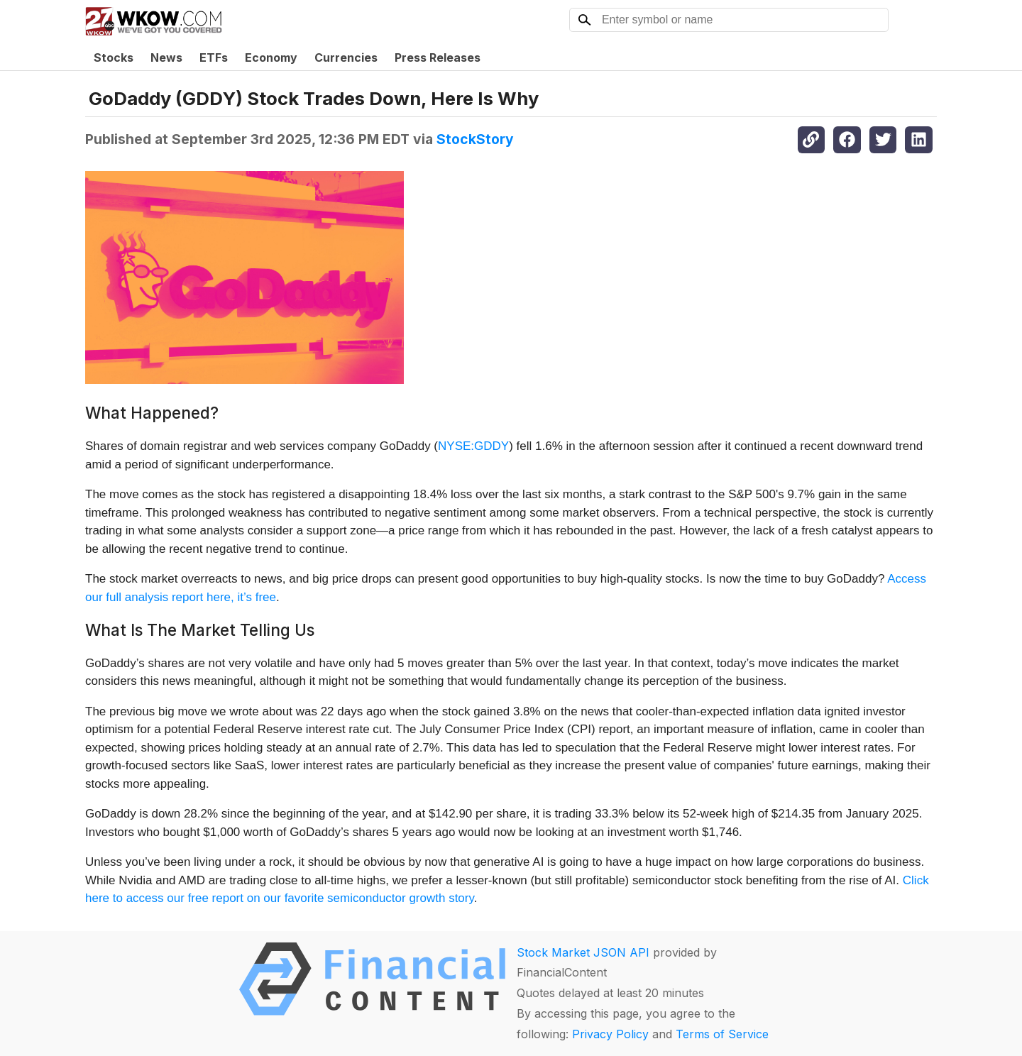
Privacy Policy (610, 1034)
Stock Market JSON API (583, 952)
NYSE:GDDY (473, 446)
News (166, 57)
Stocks (113, 57)
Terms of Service (722, 1034)
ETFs (213, 57)
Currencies (346, 57)
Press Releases (437, 57)
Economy (271, 57)
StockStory (475, 139)
